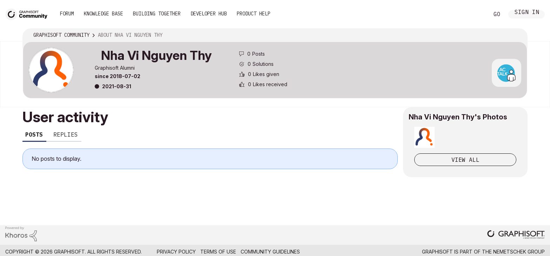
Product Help (253, 14)
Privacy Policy (176, 252)
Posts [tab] (34, 134)
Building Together (157, 14)
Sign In (527, 12)
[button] (424, 137)
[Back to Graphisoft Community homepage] (28, 13)
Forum (67, 14)
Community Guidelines (270, 252)
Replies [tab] (65, 134)
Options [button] (517, 35)
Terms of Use (218, 252)
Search (476, 14)
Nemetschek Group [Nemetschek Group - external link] (519, 252)
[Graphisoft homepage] (516, 235)
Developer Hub (208, 14)
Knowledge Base (103, 14)
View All (465, 159)
